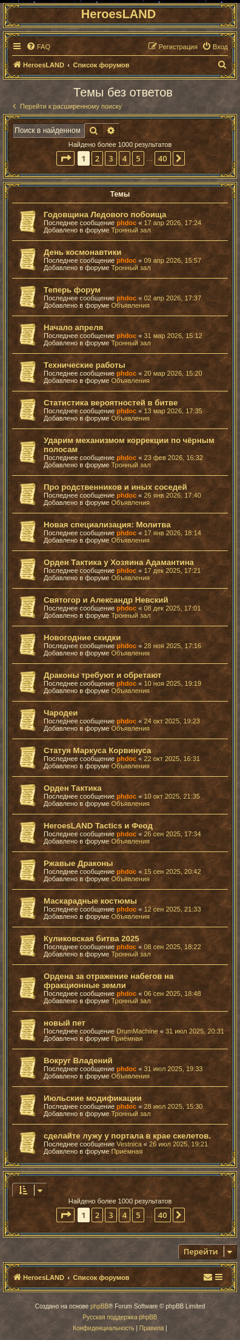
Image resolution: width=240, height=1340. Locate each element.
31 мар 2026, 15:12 (173, 335)
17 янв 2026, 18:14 (172, 532)
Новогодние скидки (82, 637)
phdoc (126, 222)
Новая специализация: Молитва (107, 524)
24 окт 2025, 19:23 (172, 721)
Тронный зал (130, 230)
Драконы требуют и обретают (103, 675)
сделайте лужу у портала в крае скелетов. (127, 1135)
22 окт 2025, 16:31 (172, 758)
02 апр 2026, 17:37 (172, 298)
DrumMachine (137, 1031)
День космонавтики (82, 252)
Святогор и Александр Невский (106, 599)
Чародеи (61, 712)
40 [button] (162, 158)
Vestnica (129, 1144)
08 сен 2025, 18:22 (172, 946)
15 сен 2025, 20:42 (172, 871)
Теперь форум (72, 289)
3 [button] (110, 158)
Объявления (130, 305)
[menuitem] (38, 46)
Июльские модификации (93, 1098)
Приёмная (126, 1038)
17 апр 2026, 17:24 (172, 222)
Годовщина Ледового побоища (105, 214)
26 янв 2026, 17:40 (172, 495)
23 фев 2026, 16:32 (173, 457)
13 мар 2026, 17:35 (173, 411)
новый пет (64, 1022)
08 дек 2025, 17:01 (172, 608)
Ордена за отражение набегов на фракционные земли (108, 981)
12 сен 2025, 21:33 (172, 909)
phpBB (99, 1306)
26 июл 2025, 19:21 (178, 1144)
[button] (65, 158)
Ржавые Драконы (78, 863)
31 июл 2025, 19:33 (173, 1068)
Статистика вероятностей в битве (111, 402)
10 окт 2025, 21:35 (172, 796)
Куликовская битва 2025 (91, 938)
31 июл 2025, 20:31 (194, 1031)
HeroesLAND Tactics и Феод (98, 825)
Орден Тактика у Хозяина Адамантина (119, 562)
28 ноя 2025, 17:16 (172, 645)
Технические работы (84, 365)
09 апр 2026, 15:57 (172, 260)
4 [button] (124, 158)
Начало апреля (73, 327)
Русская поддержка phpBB (119, 1317)
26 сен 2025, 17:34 (172, 834)
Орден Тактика (72, 788)
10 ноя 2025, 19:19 (172, 683)
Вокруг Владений (78, 1060)
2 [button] (97, 158)
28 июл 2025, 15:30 (173, 1106)
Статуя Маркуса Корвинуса (97, 750)
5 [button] (138, 158)
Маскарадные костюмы (90, 900)
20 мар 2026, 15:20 (173, 373)
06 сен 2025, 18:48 (172, 993)
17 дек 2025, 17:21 (172, 570)
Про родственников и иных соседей (115, 487)
